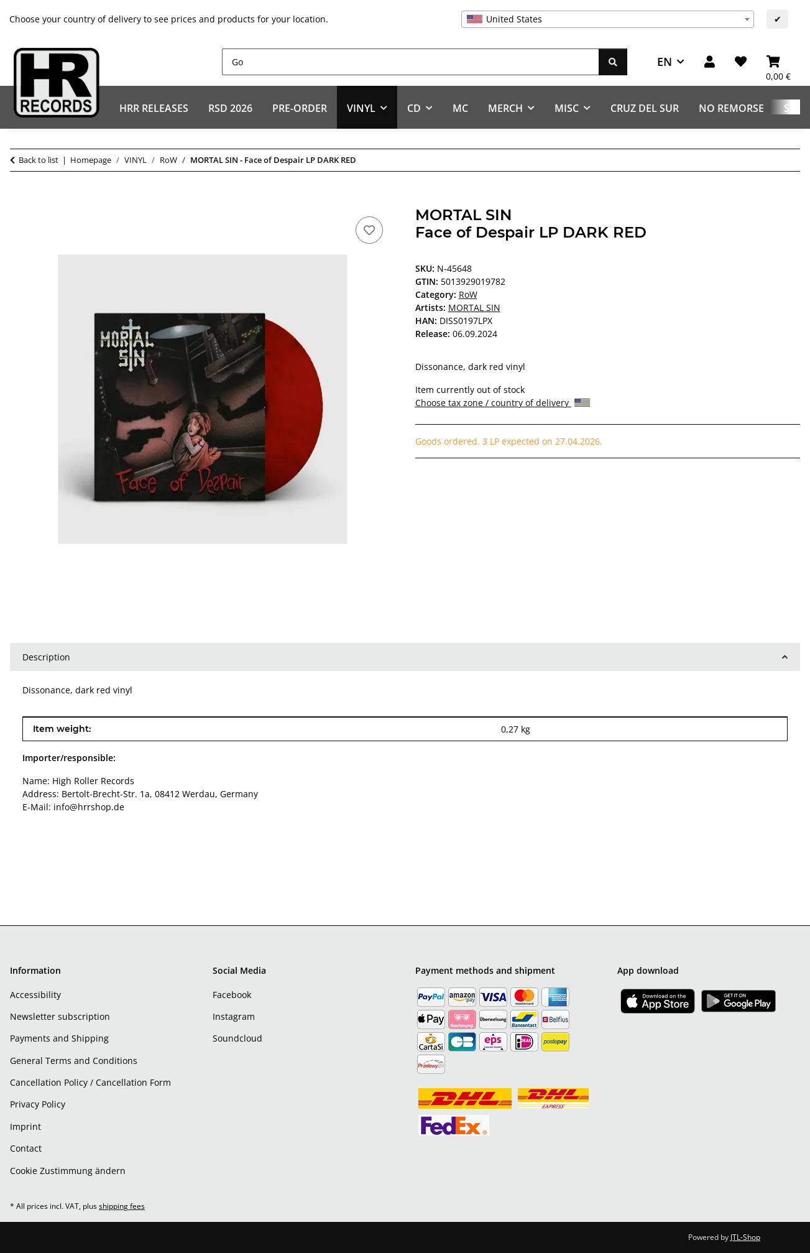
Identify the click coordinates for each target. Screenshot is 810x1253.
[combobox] (607, 19)
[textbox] (607, 19)
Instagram (234, 1016)
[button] (709, 62)
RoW (468, 294)
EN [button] (664, 61)
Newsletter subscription (60, 1016)
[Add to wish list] (369, 230)
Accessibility (35, 995)
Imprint (25, 1126)
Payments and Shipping (59, 1038)
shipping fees (122, 1206)
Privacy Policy (37, 1104)
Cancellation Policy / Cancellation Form (90, 1082)
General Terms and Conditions (73, 1060)
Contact (26, 1148)
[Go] (410, 62)
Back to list (38, 159)
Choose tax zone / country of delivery (502, 403)
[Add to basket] (20, 199)
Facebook (232, 995)
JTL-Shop (745, 1237)
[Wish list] (741, 62)
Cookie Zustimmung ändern (68, 1171)
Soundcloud (237, 1038)
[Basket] (778, 62)
